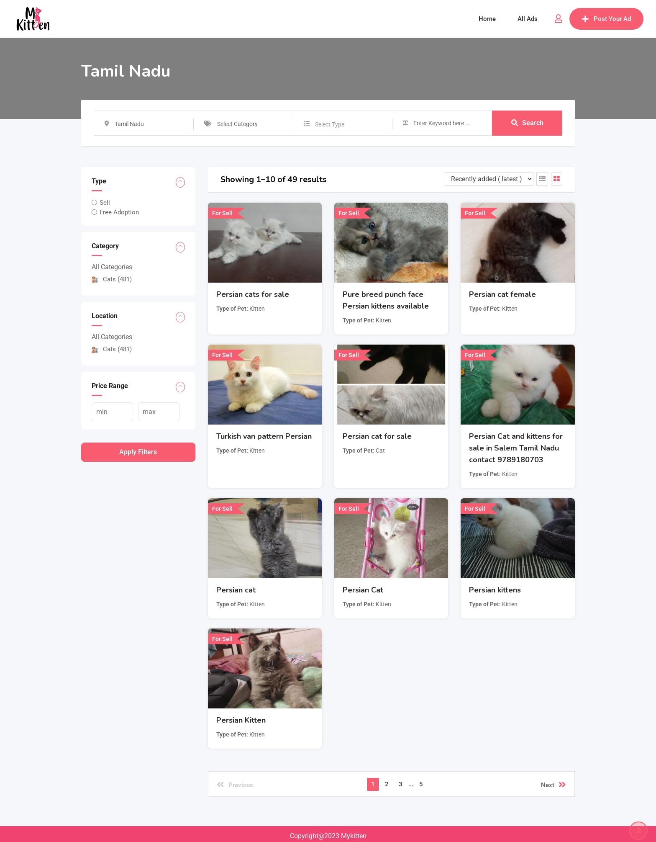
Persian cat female (502, 294)
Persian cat (236, 590)
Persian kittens (495, 590)
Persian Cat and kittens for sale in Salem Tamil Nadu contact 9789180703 (516, 448)
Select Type (329, 124)
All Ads (528, 19)
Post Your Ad (606, 19)
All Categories (112, 267)
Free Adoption (119, 212)
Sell (105, 202)
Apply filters (138, 452)
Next (553, 784)
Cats (112, 279)
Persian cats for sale (252, 294)
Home (487, 19)
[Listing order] (489, 179)
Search (527, 123)
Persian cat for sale (377, 436)
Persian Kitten (241, 720)
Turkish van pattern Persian (264, 436)
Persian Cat (363, 590)
